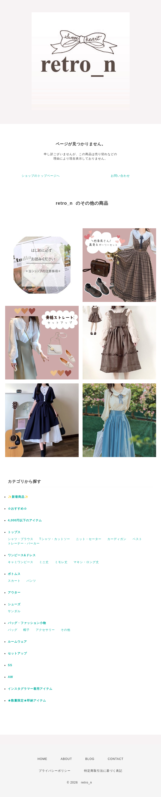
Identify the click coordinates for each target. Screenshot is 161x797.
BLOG (89, 759)
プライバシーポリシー (55, 770)
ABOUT (66, 759)
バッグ (12, 630)
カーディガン (116, 539)
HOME (42, 759)
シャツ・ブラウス (20, 539)
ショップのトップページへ (41, 175)
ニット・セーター (88, 539)
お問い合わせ (120, 175)
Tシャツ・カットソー (54, 539)
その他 (65, 630)
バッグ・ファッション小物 (27, 623)
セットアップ (17, 653)
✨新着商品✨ (18, 497)
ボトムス (14, 574)
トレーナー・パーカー (24, 543)
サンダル (14, 611)
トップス (14, 532)
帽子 (26, 630)
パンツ (31, 580)
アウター (14, 592)
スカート (14, 580)
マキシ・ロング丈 (86, 562)
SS (10, 665)
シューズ (14, 604)
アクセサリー (45, 630)
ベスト (137, 539)
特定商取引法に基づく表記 (103, 770)
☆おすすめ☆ (17, 508)
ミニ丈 (44, 562)
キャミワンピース (20, 562)
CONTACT (116, 759)
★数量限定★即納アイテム (27, 700)
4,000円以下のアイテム (25, 520)
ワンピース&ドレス (22, 555)
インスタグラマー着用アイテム (30, 688)
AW (10, 677)
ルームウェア (17, 641)
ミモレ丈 (61, 562)
